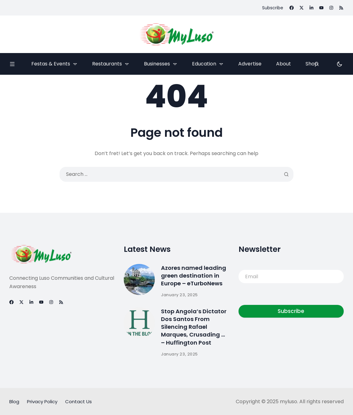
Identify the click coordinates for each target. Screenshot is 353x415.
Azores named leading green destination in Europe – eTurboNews (193, 275)
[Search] (316, 63)
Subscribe (291, 311)
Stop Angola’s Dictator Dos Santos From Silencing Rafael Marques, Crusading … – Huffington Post (193, 326)
